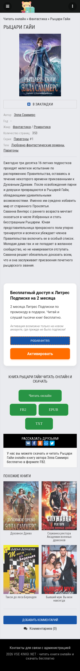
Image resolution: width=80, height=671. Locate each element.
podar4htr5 (40, 339)
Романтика (42, 127)
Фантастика (38, 19)
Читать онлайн (14, 19)
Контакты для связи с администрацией (40, 648)
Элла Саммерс (24, 115)
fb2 (23, 410)
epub (53, 410)
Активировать (40, 353)
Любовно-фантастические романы (37, 145)
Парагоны (21, 139)
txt (38, 424)
